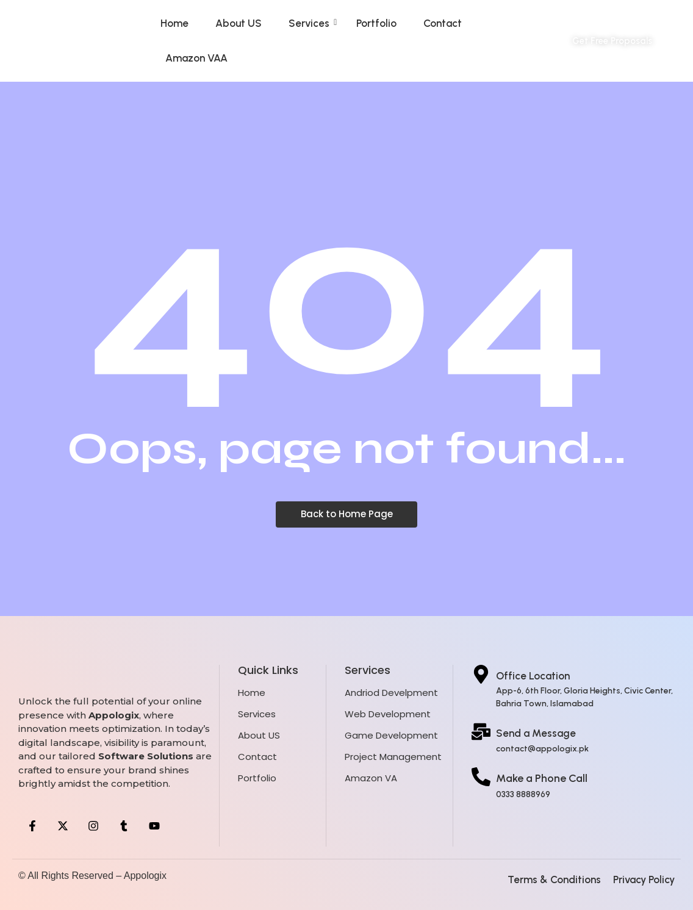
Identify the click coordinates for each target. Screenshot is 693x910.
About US (238, 23)
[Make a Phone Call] (481, 778)
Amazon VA (371, 778)
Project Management (393, 756)
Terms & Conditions (554, 879)
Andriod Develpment (391, 692)
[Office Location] (481, 676)
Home (174, 23)
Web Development (388, 714)
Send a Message (536, 733)
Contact (442, 23)
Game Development (391, 735)
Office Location (533, 676)
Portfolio (376, 23)
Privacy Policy (644, 879)
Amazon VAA (196, 58)
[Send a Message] (481, 733)
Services (313, 23)
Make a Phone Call (541, 778)
